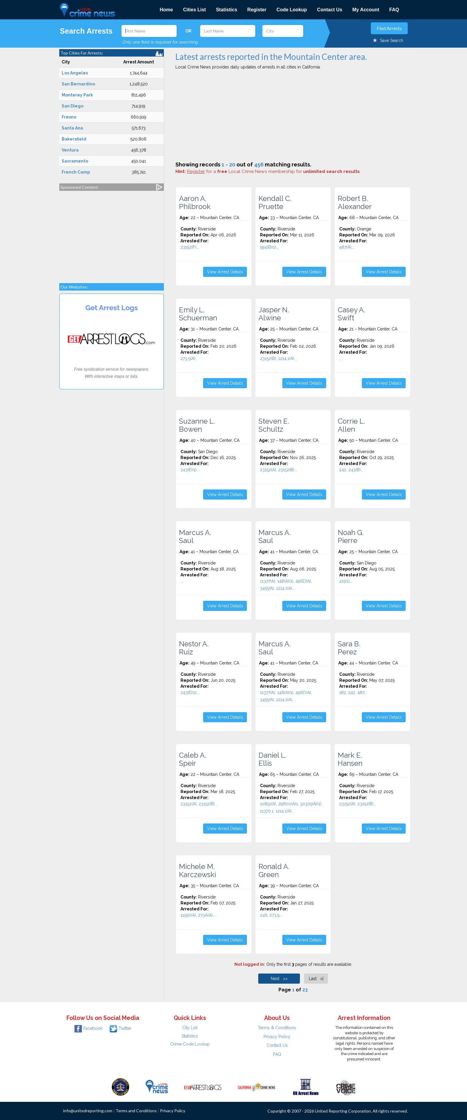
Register (256, 9)
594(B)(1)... (269, 247)
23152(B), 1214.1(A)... (278, 358)
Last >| (316, 978)
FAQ (394, 9)
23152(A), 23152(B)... (278, 469)
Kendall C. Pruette (275, 202)
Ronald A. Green (274, 870)
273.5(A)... (189, 358)
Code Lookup (291, 9)
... (340, 358)
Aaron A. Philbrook (195, 202)
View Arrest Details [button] (225, 271)
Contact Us (329, 9)
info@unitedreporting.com (87, 1110)
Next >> (279, 978)
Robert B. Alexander (355, 202)
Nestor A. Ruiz (193, 648)
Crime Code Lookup (190, 1044)
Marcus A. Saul (195, 536)
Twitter (120, 1028)
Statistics (226, 9)
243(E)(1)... (189, 469)
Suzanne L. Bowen (197, 425)
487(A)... (346, 247)
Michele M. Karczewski (197, 870)
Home (166, 9)
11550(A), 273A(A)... (197, 915)
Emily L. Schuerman (198, 314)
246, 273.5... (271, 915)
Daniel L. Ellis (273, 759)
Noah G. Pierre (351, 536)
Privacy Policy (277, 1036)
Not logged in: (249, 964)
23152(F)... (189, 247)
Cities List (194, 9)
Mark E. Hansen (350, 759)
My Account (365, 9)
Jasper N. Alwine (274, 314)
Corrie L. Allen (351, 425)
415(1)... (345, 581)
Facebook (88, 1028)
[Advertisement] (111, 234)
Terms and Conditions (136, 1110)
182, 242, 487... (353, 692)
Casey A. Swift (351, 314)
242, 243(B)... (351, 469)
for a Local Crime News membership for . (274, 171)
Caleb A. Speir (192, 759)
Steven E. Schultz (274, 425)
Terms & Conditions (277, 1027)
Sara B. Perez (349, 648)
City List (189, 1027)
